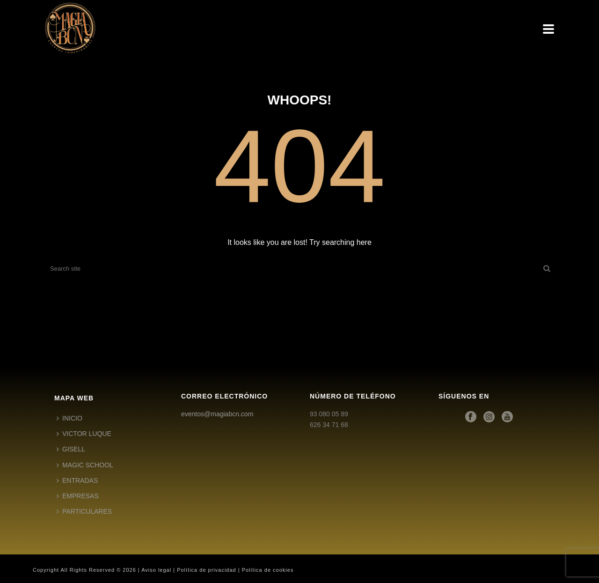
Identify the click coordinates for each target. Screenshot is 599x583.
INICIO (69, 418)
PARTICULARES (84, 511)
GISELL (71, 449)
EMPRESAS (78, 496)
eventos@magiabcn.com (217, 414)
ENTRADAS (77, 480)
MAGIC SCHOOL (85, 465)
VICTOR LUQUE (84, 433)
